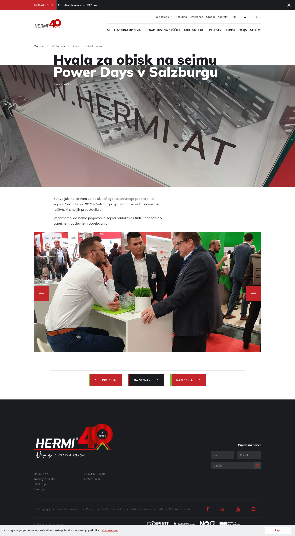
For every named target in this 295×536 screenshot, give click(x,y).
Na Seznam (142, 380)
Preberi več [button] (110, 530)
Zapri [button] (278, 530)
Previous (41, 293)
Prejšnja (109, 380)
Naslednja (184, 380)
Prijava (257, 465)
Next (253, 293)
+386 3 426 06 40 (94, 474)
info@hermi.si (92, 479)
